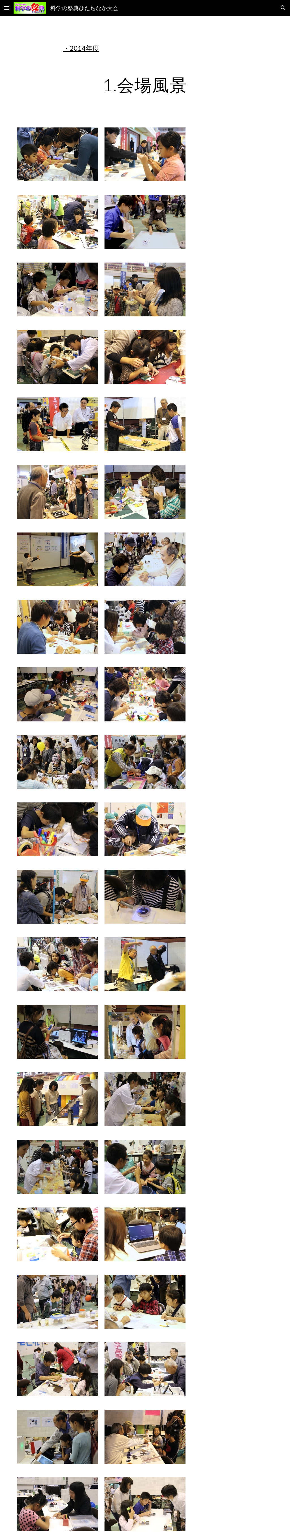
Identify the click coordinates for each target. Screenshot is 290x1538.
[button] (7, 8)
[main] (145, 48)
